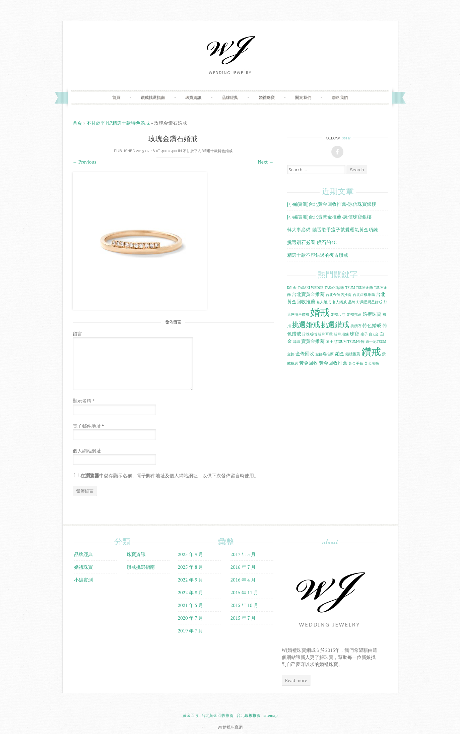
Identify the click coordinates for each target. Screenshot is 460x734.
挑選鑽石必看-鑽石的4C (312, 242)
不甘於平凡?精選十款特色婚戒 (118, 123)
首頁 (116, 97)
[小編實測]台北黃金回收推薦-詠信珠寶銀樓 (332, 204)
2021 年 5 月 (190, 605)
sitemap (270, 715)
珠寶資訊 (193, 97)
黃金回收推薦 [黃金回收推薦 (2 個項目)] (333, 363)
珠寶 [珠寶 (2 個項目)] (354, 333)
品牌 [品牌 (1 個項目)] (351, 302)
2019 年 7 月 (190, 630)
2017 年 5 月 (243, 554)
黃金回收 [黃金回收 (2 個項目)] (308, 363)
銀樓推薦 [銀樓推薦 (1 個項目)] (352, 354)
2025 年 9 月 (190, 554)
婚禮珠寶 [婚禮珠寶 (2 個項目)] (372, 314)
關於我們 (303, 97)
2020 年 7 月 (190, 618)
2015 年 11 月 (244, 592)
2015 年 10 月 (244, 605)
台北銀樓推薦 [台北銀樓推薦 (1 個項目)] (364, 294)
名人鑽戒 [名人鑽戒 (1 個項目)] (339, 302)
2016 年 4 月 (243, 579)
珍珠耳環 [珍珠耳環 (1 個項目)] (325, 334)
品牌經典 (230, 97)
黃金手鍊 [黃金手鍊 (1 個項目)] (355, 363)
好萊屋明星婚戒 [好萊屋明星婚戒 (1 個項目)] (369, 302)
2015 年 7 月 (243, 618)
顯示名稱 (83, 400)
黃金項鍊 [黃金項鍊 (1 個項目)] (371, 363)
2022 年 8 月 (190, 592)
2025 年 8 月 (190, 567)
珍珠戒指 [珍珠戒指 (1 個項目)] (309, 334)
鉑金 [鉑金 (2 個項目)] (339, 353)
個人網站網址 (87, 450)
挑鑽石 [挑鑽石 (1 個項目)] (356, 325)
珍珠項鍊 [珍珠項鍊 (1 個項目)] (341, 334)
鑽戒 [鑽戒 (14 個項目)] (371, 351)
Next (266, 162)
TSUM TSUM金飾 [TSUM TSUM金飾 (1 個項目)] (359, 287)
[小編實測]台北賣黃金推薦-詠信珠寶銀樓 (329, 216)
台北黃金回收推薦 (217, 715)
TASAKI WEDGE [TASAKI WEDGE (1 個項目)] (310, 287)
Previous (84, 162)
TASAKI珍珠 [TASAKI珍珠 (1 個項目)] (334, 287)
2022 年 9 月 (190, 579)
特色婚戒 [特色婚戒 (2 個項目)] (372, 325)
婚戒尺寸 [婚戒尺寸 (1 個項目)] (338, 314)
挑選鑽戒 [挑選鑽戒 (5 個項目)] (335, 324)
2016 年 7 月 (243, 567)
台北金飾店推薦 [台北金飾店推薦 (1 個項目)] (338, 294)
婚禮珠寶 (267, 97)
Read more (296, 680)
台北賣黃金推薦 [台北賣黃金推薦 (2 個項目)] (308, 294)
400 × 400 (169, 151)
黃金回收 (191, 715)
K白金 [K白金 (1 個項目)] (292, 287)
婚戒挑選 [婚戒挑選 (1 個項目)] (354, 314)
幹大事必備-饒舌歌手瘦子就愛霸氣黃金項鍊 (332, 229)
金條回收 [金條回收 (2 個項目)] (304, 353)
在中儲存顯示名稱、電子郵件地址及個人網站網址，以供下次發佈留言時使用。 (169, 475)
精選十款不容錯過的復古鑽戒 (317, 255)
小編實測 (83, 579)
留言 (77, 333)
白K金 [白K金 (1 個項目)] (374, 334)
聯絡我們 (340, 97)
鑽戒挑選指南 (153, 97)
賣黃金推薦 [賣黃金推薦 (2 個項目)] (313, 341)
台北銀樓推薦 (249, 715)
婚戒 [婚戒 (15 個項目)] (320, 312)
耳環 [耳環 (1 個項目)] (296, 341)
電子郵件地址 (88, 426)
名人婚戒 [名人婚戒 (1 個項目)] (323, 302)
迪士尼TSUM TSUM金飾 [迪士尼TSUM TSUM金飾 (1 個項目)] (345, 341)
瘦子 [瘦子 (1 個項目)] (364, 334)
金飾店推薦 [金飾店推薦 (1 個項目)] (324, 354)
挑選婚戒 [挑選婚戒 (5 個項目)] (306, 324)
